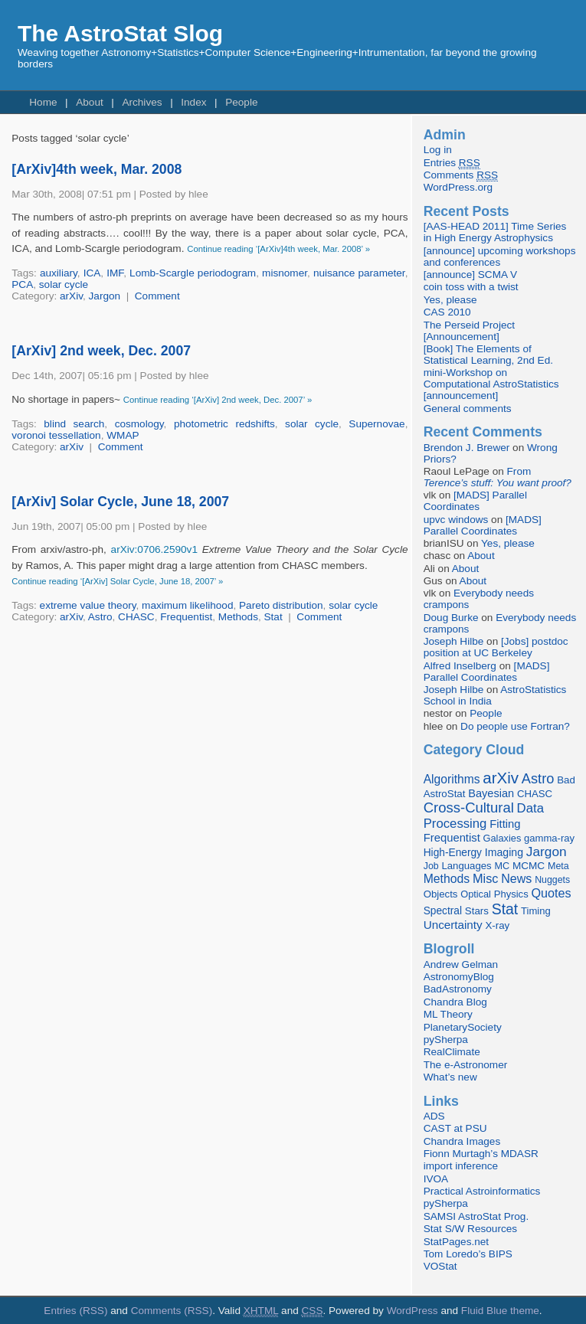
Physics (511, 894)
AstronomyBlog (459, 976)
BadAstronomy (458, 989)
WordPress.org (458, 187)
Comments (461, 175)
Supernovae (376, 424)
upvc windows (456, 519)
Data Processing (484, 816)
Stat (273, 617)
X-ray (497, 925)
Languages (466, 865)
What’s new (450, 1077)
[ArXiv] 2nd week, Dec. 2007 (101, 350)
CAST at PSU (455, 1128)
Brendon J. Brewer (467, 447)
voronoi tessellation (55, 435)
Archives (142, 102)
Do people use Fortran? (515, 726)
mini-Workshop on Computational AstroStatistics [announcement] (491, 384)
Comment (157, 296)
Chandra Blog (455, 1002)
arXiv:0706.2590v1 (154, 549)
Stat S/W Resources (470, 1228)
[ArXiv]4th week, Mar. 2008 (96, 169)
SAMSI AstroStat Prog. (476, 1216)
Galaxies (502, 838)
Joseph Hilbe (454, 641)
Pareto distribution (281, 605)
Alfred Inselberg (460, 666)
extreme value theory (88, 605)
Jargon (105, 296)
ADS (434, 1116)
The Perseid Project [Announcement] (469, 330)
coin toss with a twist (471, 287)
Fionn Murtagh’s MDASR (481, 1153)
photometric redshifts (224, 424)
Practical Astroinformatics (482, 1191)
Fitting (504, 824)
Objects (441, 894)
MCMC (528, 865)
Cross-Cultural (469, 807)
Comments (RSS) (172, 1310)
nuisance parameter (359, 273)
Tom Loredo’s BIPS (468, 1254)
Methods (238, 617)
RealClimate (452, 1052)
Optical (475, 894)
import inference (461, 1166)
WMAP (122, 435)
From (497, 477)
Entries (452, 163)
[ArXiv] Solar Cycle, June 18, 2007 (120, 501)
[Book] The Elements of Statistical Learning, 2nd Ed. (488, 354)
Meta (558, 866)
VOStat (440, 1266)
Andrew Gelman (461, 964)
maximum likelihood (187, 605)
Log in (438, 149)
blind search (74, 424)
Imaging (504, 852)
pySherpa (446, 1039)
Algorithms (452, 779)
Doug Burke (451, 617)
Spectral (443, 911)
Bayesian (491, 793)
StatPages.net (456, 1241)
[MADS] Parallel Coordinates (475, 500)
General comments (468, 408)
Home (43, 102)
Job (431, 866)
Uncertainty (453, 924)
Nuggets (552, 879)
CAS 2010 (447, 312)
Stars (477, 911)
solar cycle (63, 284)
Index (193, 102)
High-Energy (453, 852)
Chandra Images (462, 1141)
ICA (92, 273)
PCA (22, 284)
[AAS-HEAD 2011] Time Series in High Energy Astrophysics (495, 232)
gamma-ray (549, 838)
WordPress (412, 1310)
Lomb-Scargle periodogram (192, 273)
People (241, 102)
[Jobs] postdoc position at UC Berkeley (496, 647)
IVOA (436, 1179)
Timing (536, 911)
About (89, 102)
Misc (486, 878)
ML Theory (448, 1014)
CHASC (136, 617)
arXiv (71, 296)
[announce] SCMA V (470, 274)
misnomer (284, 273)
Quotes (551, 893)
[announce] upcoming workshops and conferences (500, 256)
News (516, 878)
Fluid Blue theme (500, 1310)
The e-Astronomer (466, 1065)
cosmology (139, 424)
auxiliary (58, 273)
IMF (114, 273)
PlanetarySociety (463, 1027)
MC (501, 866)
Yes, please (450, 300)
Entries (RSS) (75, 1310)
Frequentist (186, 617)
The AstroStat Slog (120, 33)
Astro (100, 617)
